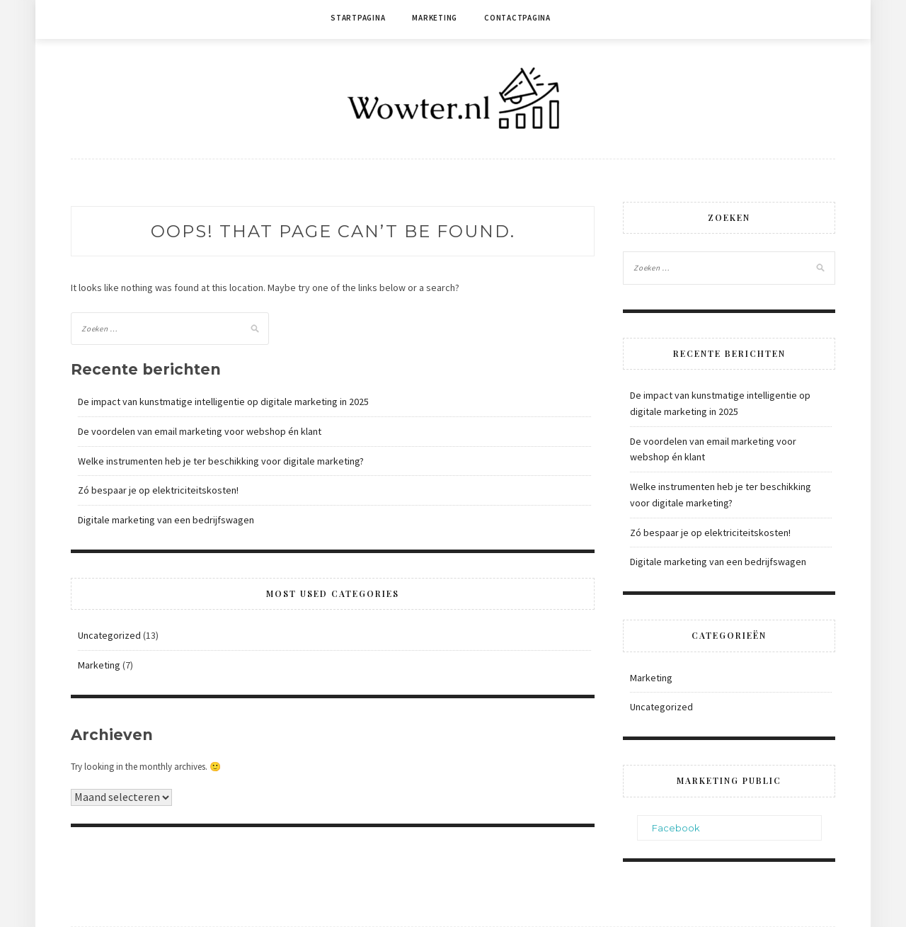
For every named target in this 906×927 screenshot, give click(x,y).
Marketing (434, 18)
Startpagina (358, 18)
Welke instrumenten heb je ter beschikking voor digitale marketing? (221, 461)
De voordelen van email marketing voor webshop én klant (199, 431)
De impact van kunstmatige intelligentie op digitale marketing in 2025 (223, 401)
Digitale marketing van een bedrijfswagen (166, 519)
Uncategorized (109, 635)
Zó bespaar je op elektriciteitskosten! (158, 490)
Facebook (676, 828)
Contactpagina (517, 18)
